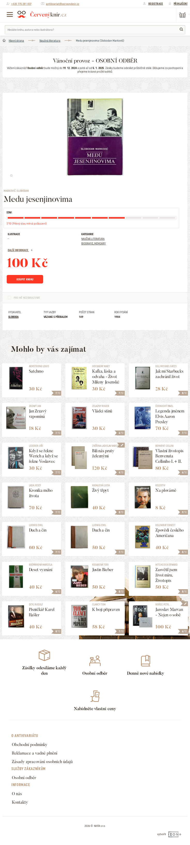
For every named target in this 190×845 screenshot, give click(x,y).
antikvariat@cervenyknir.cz (62, 4)
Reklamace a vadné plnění (34, 753)
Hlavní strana (16, 40)
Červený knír (42, 14)
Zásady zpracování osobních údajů (42, 761)
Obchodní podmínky (30, 744)
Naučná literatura (49, 40)
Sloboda (13, 317)
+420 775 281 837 (21, 4)
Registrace (155, 3)
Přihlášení (180, 3)
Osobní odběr (24, 777)
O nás (17, 793)
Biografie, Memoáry (93, 243)
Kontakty (20, 802)
